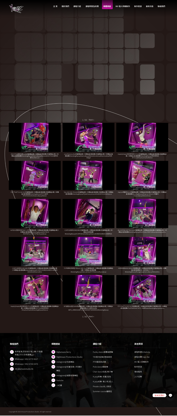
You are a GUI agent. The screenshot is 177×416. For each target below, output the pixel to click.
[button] (91, 120)
